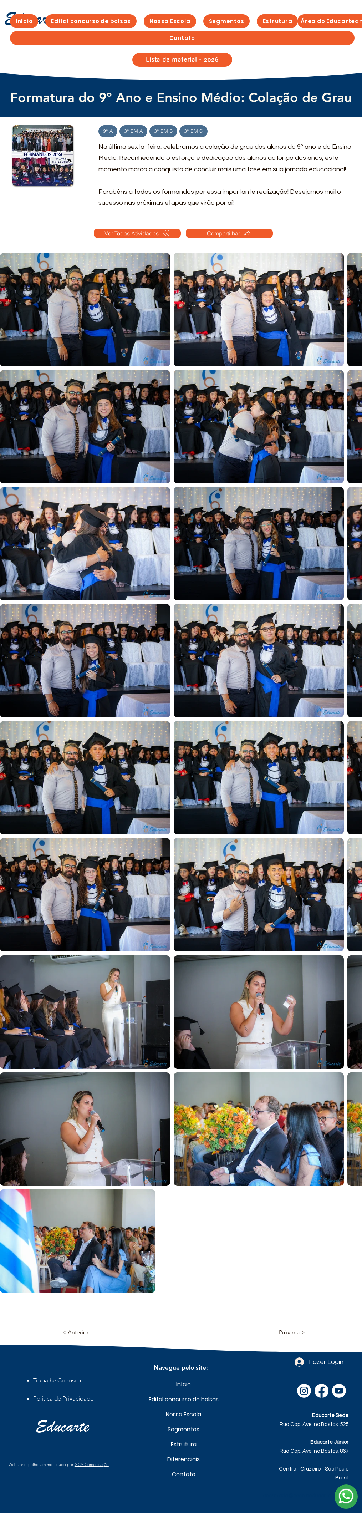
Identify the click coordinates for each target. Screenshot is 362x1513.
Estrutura (184, 1444)
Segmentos (183, 1429)
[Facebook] (321, 1391)
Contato (183, 1474)
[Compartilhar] (229, 233)
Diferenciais (183, 1459)
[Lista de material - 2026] (182, 60)
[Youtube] (339, 1391)
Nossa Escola (183, 1414)
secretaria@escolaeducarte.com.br (305, 1495)
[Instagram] (304, 1391)
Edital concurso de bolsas (183, 1399)
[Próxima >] (287, 1332)
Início (183, 1384)
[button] (226, 21)
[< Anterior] (85, 1332)
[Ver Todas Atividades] (137, 233)
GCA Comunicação (92, 1464)
